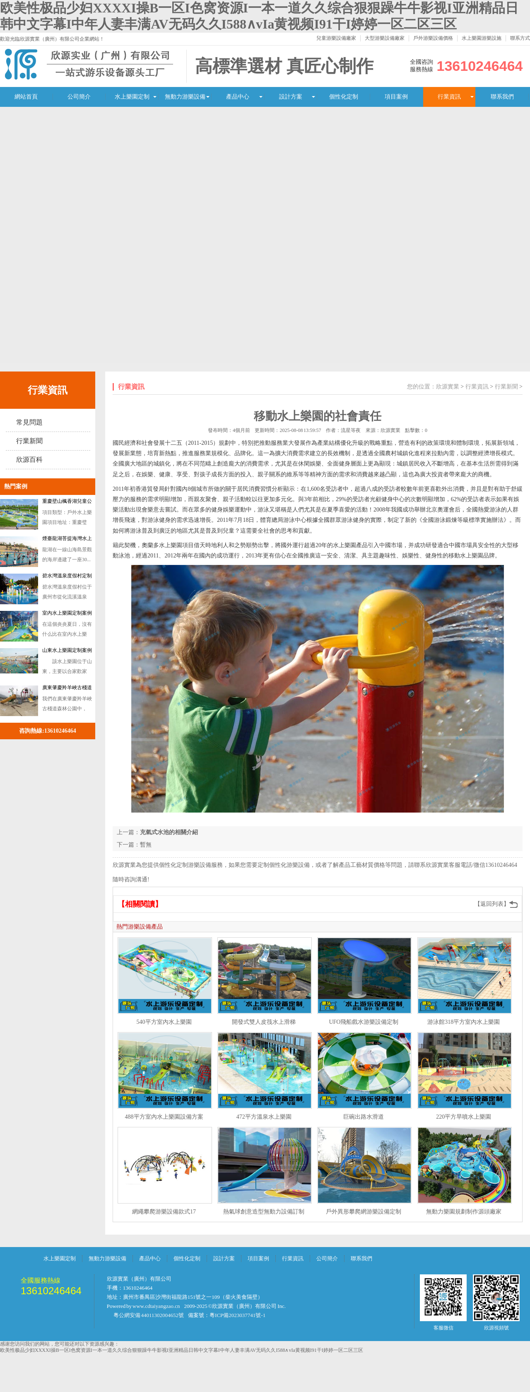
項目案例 (396, 97)
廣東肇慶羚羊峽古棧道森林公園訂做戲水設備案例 (67, 689)
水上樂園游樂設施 (481, 38)
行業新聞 (29, 440)
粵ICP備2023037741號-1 (237, 1315)
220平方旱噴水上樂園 (463, 1117)
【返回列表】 (492, 904)
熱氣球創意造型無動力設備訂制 (263, 1212)
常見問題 (29, 422)
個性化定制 (343, 97)
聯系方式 (520, 38)
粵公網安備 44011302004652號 (148, 1315)
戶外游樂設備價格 (433, 38)
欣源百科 (29, 459)
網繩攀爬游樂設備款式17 (164, 1212)
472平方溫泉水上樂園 (264, 1117)
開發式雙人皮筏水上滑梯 (264, 1022)
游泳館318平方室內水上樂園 (463, 1022)
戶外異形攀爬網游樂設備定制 (363, 1212)
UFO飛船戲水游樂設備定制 (363, 1022)
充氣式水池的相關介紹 (169, 832)
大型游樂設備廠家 (385, 38)
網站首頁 (26, 97)
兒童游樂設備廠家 (336, 38)
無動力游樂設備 (185, 97)
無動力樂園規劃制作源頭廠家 (463, 1212)
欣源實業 (447, 387)
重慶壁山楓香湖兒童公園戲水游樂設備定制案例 (67, 502)
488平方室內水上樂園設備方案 (164, 1117)
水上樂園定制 (132, 97)
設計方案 (290, 97)
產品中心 (237, 97)
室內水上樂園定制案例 (67, 613)
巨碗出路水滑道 (363, 1117)
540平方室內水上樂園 (164, 1022)
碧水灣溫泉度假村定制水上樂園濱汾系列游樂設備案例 (67, 577)
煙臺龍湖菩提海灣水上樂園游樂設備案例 (67, 540)
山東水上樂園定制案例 (67, 650)
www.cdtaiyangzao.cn (156, 1306)
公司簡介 (79, 97)
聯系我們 (502, 97)
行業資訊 (449, 97)
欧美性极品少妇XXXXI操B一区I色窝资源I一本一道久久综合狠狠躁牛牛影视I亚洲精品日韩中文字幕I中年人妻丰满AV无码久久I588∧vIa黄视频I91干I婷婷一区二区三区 (181, 1350)
